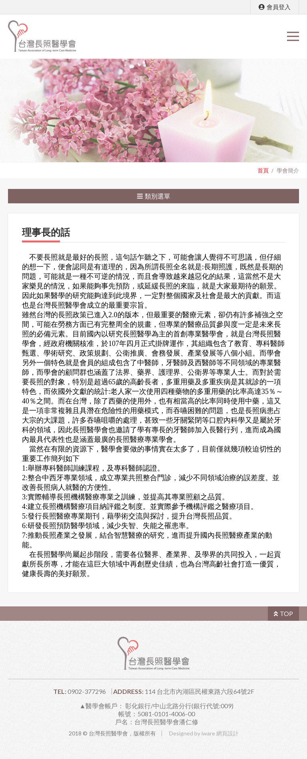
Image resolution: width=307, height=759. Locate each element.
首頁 (263, 170)
